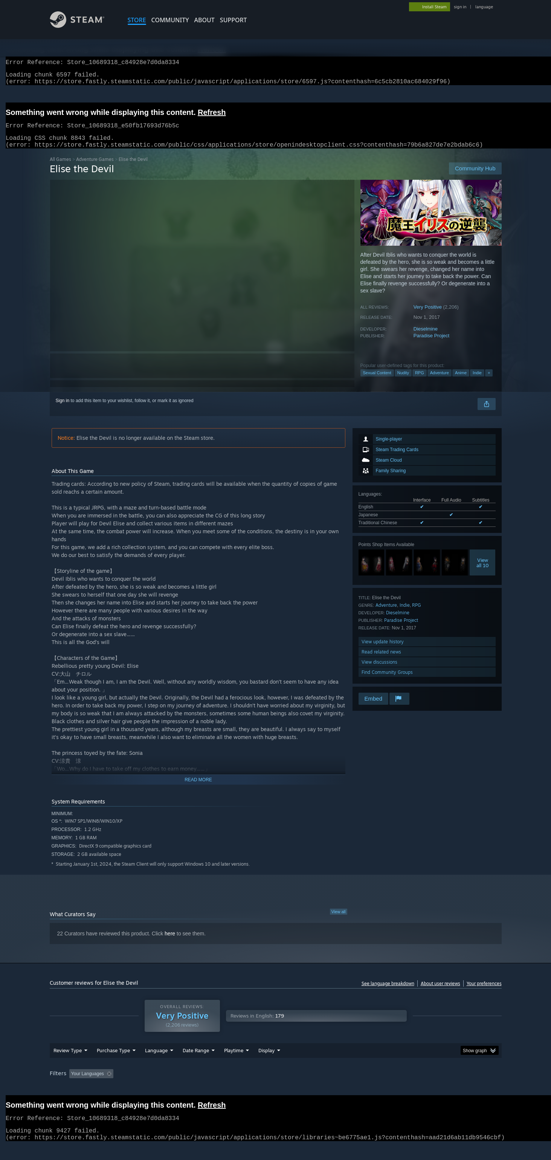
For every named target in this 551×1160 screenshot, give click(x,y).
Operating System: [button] (339, 1088)
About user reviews (440, 992)
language (484, 6)
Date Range (196, 1065)
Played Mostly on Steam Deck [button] (276, 1088)
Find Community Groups (387, 681)
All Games (60, 168)
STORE (137, 20)
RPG (419, 382)
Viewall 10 (482, 571)
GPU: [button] (402, 1088)
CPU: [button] (377, 1088)
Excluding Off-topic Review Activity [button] (163, 1088)
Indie (477, 382)
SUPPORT (233, 20)
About (204, 20)
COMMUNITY (170, 20)
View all (338, 920)
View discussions (379, 671)
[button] (75, 1088)
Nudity (403, 382)
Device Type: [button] (436, 1088)
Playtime (233, 1065)
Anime (461, 382)
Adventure (439, 382)
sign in (460, 6)
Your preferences (484, 992)
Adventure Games (95, 168)
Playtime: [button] (221, 1088)
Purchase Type (113, 1065)
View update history (383, 650)
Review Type (67, 1065)
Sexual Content (377, 382)
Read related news (381, 661)
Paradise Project (431, 344)
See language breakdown (388, 992)
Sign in (63, 409)
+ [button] (489, 382)
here (170, 943)
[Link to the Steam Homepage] (83, 26)
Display (266, 1065)
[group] (276, 1088)
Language (156, 1065)
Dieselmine (426, 338)
